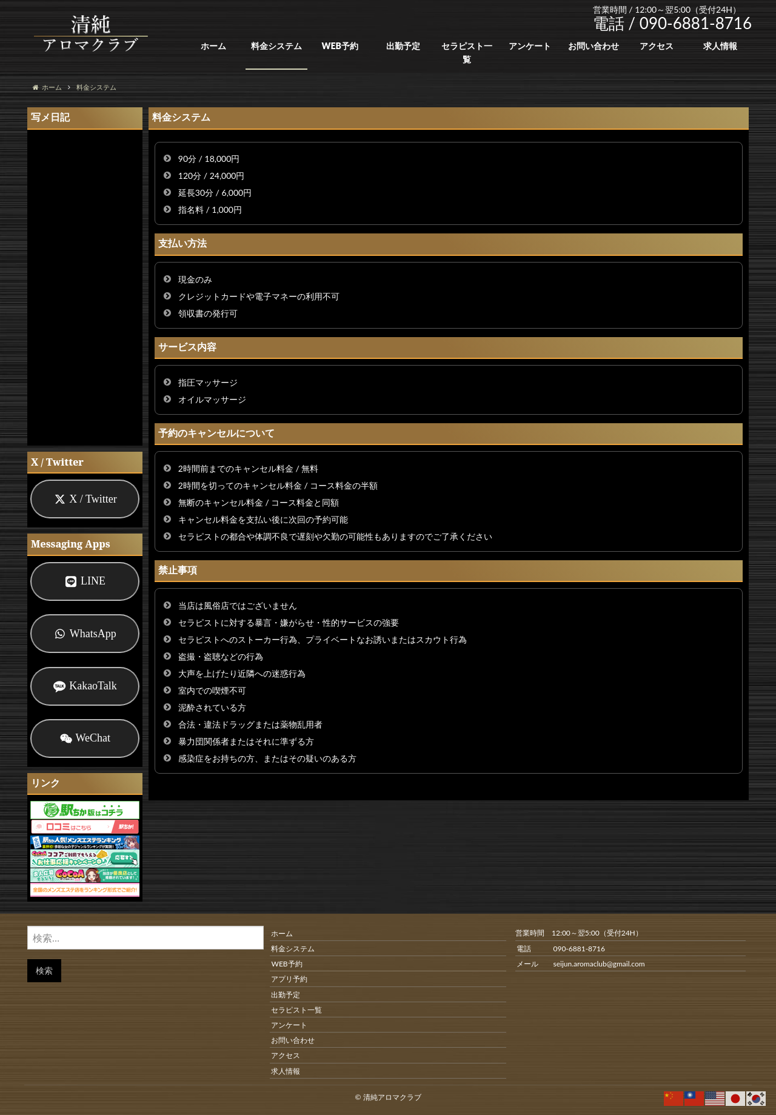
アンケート (530, 46)
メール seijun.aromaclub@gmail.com (580, 963)
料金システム (276, 46)
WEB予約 (339, 46)
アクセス (657, 46)
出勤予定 (403, 46)
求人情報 (720, 46)
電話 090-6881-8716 (560, 948)
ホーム (213, 46)
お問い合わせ (593, 46)
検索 (44, 970)
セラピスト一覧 (466, 52)
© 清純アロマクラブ (388, 1097)
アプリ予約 (289, 978)
